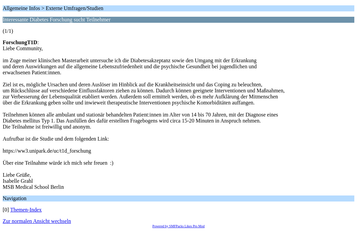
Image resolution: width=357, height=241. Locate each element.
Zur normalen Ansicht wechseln (37, 221)
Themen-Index (26, 210)
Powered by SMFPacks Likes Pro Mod (178, 226)
